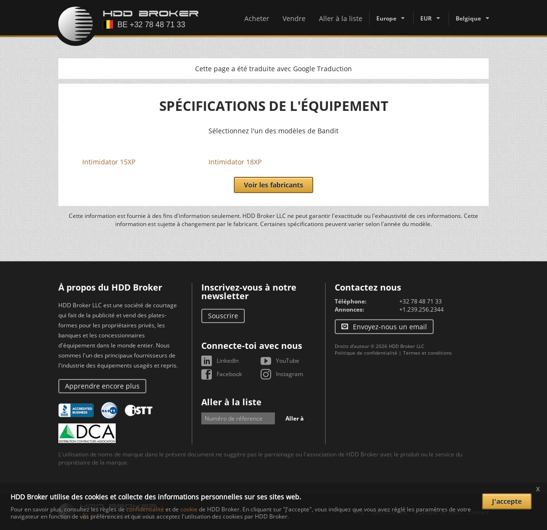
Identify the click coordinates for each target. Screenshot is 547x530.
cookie (188, 509)
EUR (426, 18)
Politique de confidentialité (366, 352)
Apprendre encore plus (102, 385)
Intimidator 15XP (108, 161)
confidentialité (145, 509)
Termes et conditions (427, 352)
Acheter (256, 18)
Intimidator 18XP (235, 161)
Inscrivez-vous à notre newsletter (248, 291)
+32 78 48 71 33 (420, 301)
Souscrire (223, 315)
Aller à (294, 418)
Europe (386, 18)
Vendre (294, 18)
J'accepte (507, 501)
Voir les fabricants (273, 184)
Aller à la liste (340, 18)
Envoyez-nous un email (390, 326)
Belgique (468, 18)
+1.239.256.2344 (421, 309)
